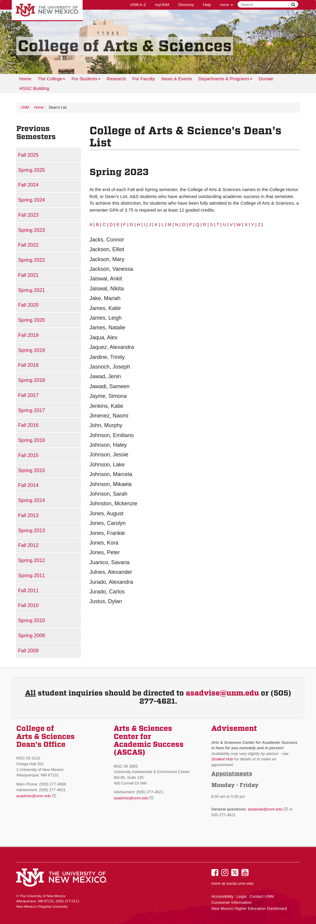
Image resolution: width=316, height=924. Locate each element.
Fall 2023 (28, 215)
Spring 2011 (31, 575)
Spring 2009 (31, 635)
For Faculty (143, 78)
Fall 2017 (28, 395)
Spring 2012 (31, 560)
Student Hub (222, 759)
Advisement (234, 728)
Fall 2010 (28, 605)
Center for (132, 736)
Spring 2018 (31, 380)
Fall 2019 (28, 335)
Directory (186, 4)
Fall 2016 (28, 425)
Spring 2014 (31, 500)
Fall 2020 (28, 305)
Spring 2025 (31, 170)
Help (207, 4)
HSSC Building (34, 88)
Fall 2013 (28, 515)
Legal (241, 896)
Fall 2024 (28, 184)
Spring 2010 (31, 620)
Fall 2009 (28, 650)
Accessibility (222, 896)
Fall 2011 (28, 590)
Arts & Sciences (143, 728)
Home (25, 78)
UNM (25, 107)
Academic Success (149, 744)
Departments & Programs (225, 80)
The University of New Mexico (47, 10)
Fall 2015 (28, 455)
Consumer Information (231, 902)
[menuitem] (25, 79)
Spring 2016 (31, 440)
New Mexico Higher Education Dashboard (249, 908)
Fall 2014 (28, 485)
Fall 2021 (28, 275)
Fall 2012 (28, 545)
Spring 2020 (31, 320)
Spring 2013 (31, 530)
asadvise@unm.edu (222, 693)
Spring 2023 (31, 230)
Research (116, 78)
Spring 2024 (31, 200)
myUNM (162, 4)
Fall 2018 (28, 365)
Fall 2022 (28, 245)
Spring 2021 (31, 290)
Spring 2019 (31, 350)
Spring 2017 (31, 410)
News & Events (176, 78)
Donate (266, 78)
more (226, 4)
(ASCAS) (129, 752)
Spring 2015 (31, 470)
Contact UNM (261, 896)
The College (51, 80)
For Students (85, 80)
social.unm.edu (240, 883)
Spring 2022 (31, 260)
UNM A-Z (138, 4)
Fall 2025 (28, 155)
